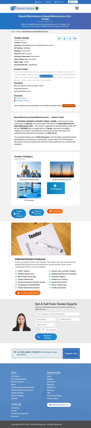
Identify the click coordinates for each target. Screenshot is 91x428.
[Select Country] (45, 324)
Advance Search (17, 382)
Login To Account (36, 212)
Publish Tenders (17, 393)
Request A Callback (44, 337)
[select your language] (73, 1)
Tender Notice (21, 98)
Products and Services (19, 414)
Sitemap (14, 398)
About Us (50, 385)
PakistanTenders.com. (38, 424)
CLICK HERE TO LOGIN (68, 105)
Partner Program (17, 396)
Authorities (15, 408)
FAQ (48, 393)
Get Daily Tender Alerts (28, 293)
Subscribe (54, 211)
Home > (13, 31)
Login (48, 2)
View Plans (51, 382)
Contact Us (59, 2)
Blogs (13, 385)
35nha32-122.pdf (22, 101)
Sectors (14, 411)
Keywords (15, 416)
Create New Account (18, 213)
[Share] (70, 38)
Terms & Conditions (54, 396)
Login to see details (46, 76)
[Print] (59, 38)
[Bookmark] (75, 38)
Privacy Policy (52, 398)
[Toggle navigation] (77, 8)
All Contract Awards (18, 379)
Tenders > (19, 31)
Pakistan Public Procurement (22, 390)
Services (50, 390)
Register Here (71, 353)
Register (38, 2)
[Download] (64, 38)
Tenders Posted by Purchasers (23, 387)
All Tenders (15, 376)
